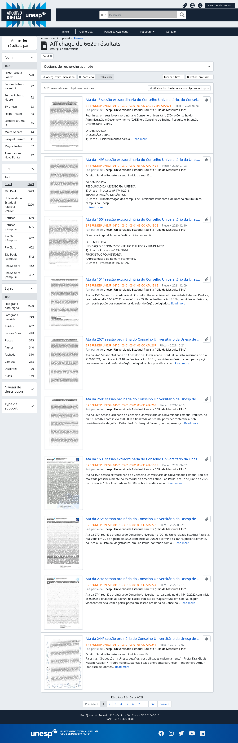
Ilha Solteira (19, 266)
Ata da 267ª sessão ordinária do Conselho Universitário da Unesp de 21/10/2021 (143, 339)
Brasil (19, 185)
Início (65, 31)
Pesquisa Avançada (116, 31)
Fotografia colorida (19, 317)
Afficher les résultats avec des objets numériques (179, 88)
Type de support (11, 406)
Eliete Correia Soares (19, 75)
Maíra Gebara (19, 133)
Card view (86, 77)
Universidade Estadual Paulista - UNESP (19, 204)
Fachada (19, 355)
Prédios (19, 327)
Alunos (19, 348)
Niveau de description (14, 389)
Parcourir (146, 31)
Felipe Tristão (19, 114)
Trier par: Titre (172, 77)
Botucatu (19, 219)
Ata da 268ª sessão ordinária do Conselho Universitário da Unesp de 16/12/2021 (143, 399)
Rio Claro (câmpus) (19, 238)
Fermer (78, 38)
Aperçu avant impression (59, 77)
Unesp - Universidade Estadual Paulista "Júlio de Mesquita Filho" (144, 110)
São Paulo (19, 192)
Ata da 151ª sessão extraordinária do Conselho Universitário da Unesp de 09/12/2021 (143, 279)
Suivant (164, 704)
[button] (185, 5)
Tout (7, 66)
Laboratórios (19, 334)
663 (153, 704)
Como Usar (87, 31)
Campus (19, 362)
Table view (104, 77)
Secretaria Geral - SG (19, 123)
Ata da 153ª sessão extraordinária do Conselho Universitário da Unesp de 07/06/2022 (143, 459)
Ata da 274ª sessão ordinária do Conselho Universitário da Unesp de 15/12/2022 (143, 579)
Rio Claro (19, 248)
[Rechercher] (143, 15)
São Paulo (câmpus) (19, 257)
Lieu (8, 168)
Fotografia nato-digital (19, 306)
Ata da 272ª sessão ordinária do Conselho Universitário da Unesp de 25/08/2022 (143, 519)
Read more (140, 139)
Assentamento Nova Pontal (19, 155)
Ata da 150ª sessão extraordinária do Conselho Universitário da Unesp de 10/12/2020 (143, 219)
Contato (171, 31)
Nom (9, 57)
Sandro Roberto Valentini (19, 86)
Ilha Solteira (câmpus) (19, 275)
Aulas (19, 376)
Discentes (19, 369)
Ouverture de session (219, 5)
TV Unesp (19, 107)
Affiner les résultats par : (19, 43)
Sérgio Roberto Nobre (19, 97)
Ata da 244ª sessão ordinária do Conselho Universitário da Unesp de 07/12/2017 (143, 639)
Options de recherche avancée (68, 66)
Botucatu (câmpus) (19, 227)
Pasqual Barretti (19, 140)
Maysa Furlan (19, 147)
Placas (19, 341)
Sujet (9, 288)
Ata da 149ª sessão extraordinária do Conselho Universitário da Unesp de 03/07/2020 (143, 160)
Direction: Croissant (198, 77)
